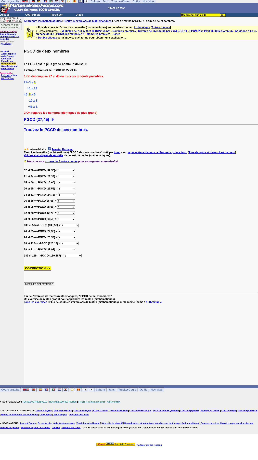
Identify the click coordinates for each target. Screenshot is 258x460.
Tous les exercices (35, 302)
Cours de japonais (189, 410)
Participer (57, 14)
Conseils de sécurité (112, 423)
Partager (67, 149)
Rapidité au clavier (210, 410)
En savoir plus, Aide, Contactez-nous (56, 423)
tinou (117, 152)
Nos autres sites (7, 79)
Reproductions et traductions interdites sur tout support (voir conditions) (161, 423)
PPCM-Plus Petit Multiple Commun (211, 31)
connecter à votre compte (61, 161)
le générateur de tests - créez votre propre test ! (157, 152)
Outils (143, 389)
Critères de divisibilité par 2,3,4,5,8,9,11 (162, 31)
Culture (100, 389)
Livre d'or (6, 58)
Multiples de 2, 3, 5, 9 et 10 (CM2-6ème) (86, 31)
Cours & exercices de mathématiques (88, 21)
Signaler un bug (9, 66)
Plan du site (7, 61)
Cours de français (63, 410)
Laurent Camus (28, 423)
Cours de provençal (247, 410)
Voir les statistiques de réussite (43, 155)
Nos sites (156, 389)
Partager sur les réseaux (149, 445)
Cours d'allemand (119, 410)
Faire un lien (7, 68)
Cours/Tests (32, 14)
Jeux (111, 389)
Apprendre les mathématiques (43, 21)
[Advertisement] (141, 341)
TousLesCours (127, 389)
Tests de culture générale (166, 410)
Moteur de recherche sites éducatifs (19, 414)
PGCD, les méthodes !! (70, 34)
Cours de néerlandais (140, 410)
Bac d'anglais (60, 414)
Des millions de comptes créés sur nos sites (9, 35)
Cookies (56, 427)
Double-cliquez (47, 37)
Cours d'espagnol (82, 410)
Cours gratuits (10, 389)
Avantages (6, 44)
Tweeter (56, 149)
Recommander (8, 63)
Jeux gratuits (6, 77)
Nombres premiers (124, 31)
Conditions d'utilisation (88, 423)
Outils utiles (45, 414)
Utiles (79, 14)
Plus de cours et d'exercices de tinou (212, 152)
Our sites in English (79, 414)
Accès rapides (8, 54)
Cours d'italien (100, 410)
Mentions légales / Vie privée (35, 427)
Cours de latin (228, 410)
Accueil (5, 14)
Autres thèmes (161, 27)
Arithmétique (142, 27)
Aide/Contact (7, 56)
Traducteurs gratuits (9, 75)
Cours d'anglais (44, 410)
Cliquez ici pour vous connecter (10, 26)
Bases (116, 34)
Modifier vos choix (71, 427)
